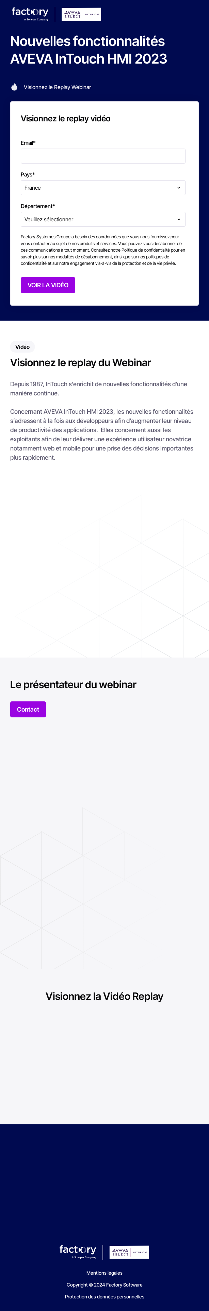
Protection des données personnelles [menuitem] (104, 1296)
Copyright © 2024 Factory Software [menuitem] (105, 1285)
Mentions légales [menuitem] (104, 1273)
